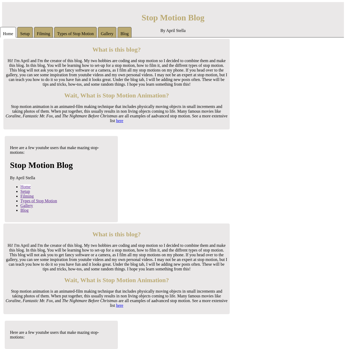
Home (8, 33)
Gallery (107, 33)
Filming (43, 33)
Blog (124, 33)
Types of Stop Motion (75, 33)
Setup (25, 33)
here (119, 120)
